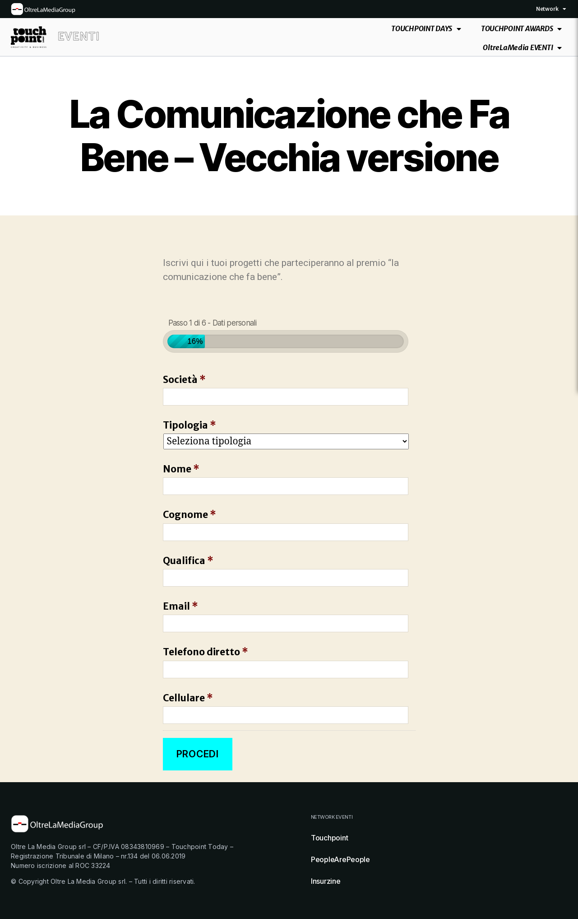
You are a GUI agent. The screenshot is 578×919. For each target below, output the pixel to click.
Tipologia (189, 425)
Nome (181, 469)
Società (184, 379)
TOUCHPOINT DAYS (426, 28)
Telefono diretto (205, 652)
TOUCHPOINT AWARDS (521, 28)
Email (180, 606)
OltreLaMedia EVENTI (522, 47)
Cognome (189, 514)
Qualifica (188, 561)
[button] (564, 9)
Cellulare (188, 698)
